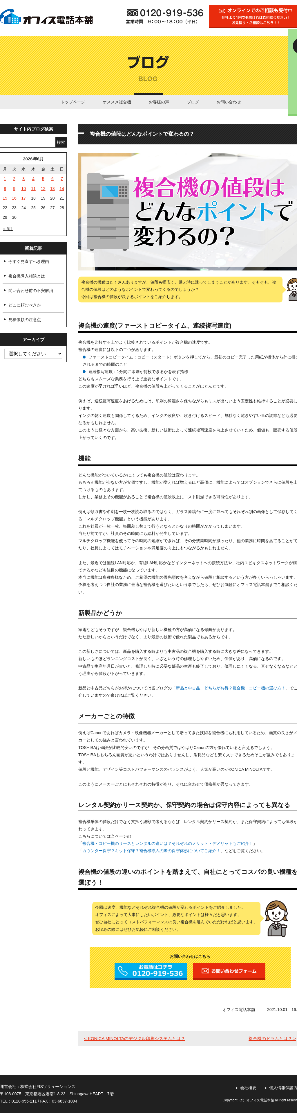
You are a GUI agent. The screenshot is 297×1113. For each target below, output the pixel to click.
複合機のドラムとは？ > (272, 1038)
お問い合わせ (229, 102)
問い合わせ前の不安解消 (30, 290)
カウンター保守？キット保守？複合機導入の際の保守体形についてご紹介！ (151, 850)
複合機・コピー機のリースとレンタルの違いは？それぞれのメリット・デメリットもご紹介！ (167, 843)
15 (5, 198)
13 (52, 188)
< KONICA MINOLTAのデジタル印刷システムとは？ (134, 1038)
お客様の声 (159, 102)
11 (33, 188)
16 (14, 198)
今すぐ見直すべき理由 (28, 261)
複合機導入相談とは (26, 276)
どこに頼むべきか (24, 305)
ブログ (193, 102)
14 (61, 188)
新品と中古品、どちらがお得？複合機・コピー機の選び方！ (230, 688)
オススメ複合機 (117, 102)
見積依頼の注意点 (24, 319)
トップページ (73, 102)
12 (43, 188)
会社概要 (248, 1087)
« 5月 (8, 228)
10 (23, 188)
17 (23, 198)
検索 (61, 142)
